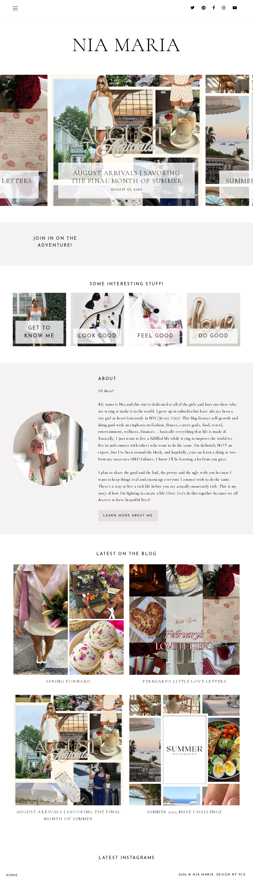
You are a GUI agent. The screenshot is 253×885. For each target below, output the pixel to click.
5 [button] (139, 201)
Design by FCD (231, 874)
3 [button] (126, 201)
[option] (126, 140)
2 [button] (120, 201)
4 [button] (133, 201)
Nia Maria (203, 874)
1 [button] (113, 201)
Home (12, 875)
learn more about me (128, 515)
